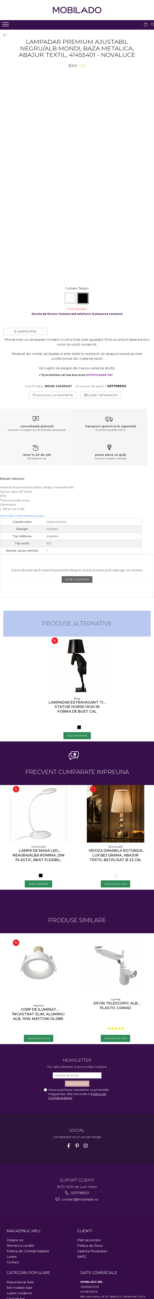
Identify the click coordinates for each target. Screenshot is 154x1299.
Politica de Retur (90, 1246)
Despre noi (15, 1240)
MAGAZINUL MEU (23, 1231)
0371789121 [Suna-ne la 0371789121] (77, 1193)
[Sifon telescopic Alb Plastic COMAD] (115, 964)
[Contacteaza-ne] (136, 24)
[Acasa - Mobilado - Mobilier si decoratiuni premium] (77, 10)
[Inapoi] (3, 35)
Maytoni (38, 1005)
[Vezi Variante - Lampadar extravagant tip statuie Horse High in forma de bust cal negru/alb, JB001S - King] (77, 735)
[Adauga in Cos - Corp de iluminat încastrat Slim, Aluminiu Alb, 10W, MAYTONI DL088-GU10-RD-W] (38, 1038)
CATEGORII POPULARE (28, 1272)
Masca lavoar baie (20, 1282)
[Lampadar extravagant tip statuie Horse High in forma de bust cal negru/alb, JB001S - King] (77, 665)
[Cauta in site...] (151, 24)
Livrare (12, 1257)
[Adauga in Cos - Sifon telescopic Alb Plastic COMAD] (115, 1038)
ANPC (82, 1257)
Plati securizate (89, 1240)
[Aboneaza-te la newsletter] (77, 1084)
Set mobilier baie (19, 1288)
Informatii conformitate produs (22, 516)
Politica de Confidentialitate (28, 1251)
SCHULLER (38, 846)
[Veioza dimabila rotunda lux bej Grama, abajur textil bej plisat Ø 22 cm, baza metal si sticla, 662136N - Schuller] (115, 813)
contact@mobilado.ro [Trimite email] (77, 1199)
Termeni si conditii (20, 1246)
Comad (115, 999)
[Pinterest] (77, 1146)
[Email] (77, 1075)
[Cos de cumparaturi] (144, 24)
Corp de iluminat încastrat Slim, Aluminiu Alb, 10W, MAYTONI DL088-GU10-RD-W (38, 1014)
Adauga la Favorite (53, 395)
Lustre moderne (19, 1293)
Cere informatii (101, 395)
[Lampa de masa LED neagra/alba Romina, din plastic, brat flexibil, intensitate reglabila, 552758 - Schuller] (38, 814)
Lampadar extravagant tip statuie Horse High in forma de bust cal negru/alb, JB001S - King (77, 707)
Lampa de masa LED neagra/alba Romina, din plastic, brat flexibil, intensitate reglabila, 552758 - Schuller (39, 855)
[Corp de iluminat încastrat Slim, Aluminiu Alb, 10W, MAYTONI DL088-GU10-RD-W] (38, 967)
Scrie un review (77, 579)
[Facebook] (68, 1146)
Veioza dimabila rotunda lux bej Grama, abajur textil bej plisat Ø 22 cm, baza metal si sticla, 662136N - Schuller (115, 855)
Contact (13, 1262)
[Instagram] (85, 1146)
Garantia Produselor (92, 1251)
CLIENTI (84, 1231)
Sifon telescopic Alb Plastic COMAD (115, 1005)
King (77, 698)
